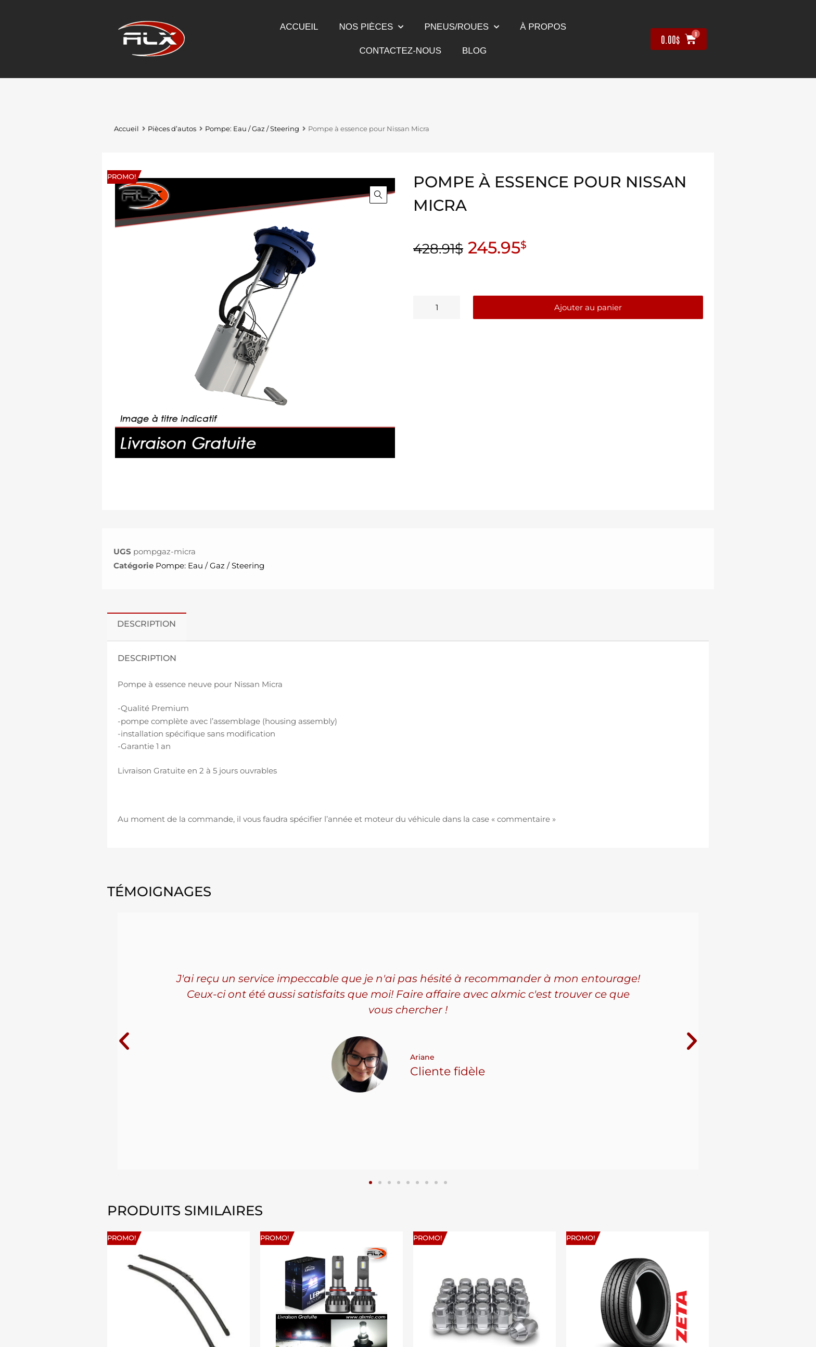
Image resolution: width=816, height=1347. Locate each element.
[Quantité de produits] (436, 307)
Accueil (299, 27)
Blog (474, 51)
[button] (378, 195)
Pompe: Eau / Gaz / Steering (252, 129)
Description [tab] (146, 623)
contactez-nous (400, 51)
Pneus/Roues (461, 27)
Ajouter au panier (588, 307)
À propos (543, 27)
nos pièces (371, 27)
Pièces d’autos (172, 129)
